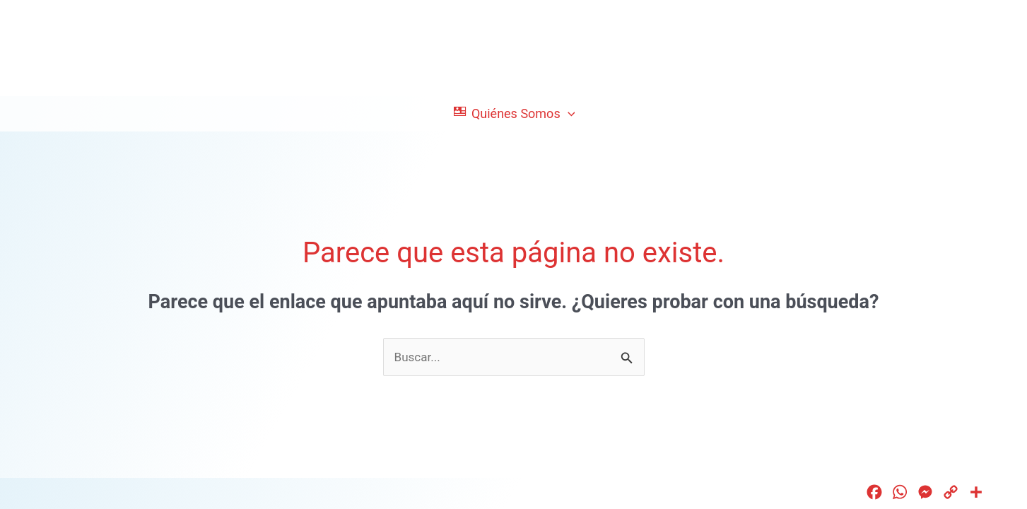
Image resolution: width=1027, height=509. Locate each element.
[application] (568, 113)
